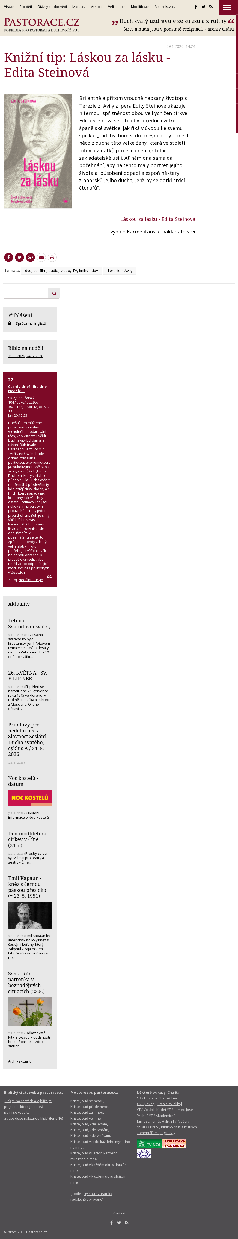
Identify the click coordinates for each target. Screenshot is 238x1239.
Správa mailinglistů (31, 323)
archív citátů (220, 29)
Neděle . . (16, 390)
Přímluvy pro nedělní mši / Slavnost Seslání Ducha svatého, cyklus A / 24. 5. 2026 (27, 739)
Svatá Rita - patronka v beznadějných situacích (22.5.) (26, 982)
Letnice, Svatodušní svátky (29, 623)
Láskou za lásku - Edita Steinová (157, 219)
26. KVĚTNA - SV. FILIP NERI (27, 675)
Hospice (150, 1098)
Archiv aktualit (19, 1061)
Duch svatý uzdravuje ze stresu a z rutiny (173, 21)
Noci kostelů (39, 817)
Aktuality (19, 604)
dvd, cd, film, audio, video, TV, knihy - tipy (61, 270)
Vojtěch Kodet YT (157, 1109)
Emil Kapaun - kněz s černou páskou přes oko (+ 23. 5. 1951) (27, 887)
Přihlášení (20, 315)
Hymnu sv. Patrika (98, 1193)
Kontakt (119, 1213)
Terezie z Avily (119, 270)
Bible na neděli (25, 348)
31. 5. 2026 (16, 355)
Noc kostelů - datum (23, 781)
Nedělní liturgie (31, 579)
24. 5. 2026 (34, 355)
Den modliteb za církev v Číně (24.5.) (27, 839)
